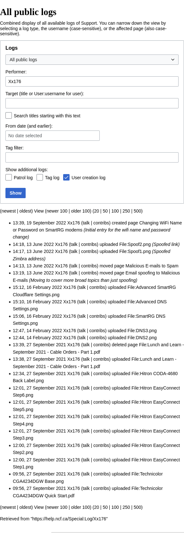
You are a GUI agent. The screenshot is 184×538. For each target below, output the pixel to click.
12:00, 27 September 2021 (39, 445)
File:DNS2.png (142, 337)
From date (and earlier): (29, 126)
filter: (14, 147)
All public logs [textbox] (23, 59)
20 (96, 211)
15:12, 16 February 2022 (37, 287)
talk (86, 222)
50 (105, 211)
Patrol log (23, 177)
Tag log (52, 177)
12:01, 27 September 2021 (39, 388)
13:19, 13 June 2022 (33, 272)
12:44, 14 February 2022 (37, 337)
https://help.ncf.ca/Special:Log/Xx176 (69, 518)
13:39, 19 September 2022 (39, 222)
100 (115, 211)
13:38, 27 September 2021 (39, 359)
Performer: (16, 71)
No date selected (25, 135)
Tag (9, 147)
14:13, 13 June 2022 (33, 265)
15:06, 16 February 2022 (37, 316)
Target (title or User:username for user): (44, 93)
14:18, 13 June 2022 (33, 244)
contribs (101, 222)
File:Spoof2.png (135, 244)
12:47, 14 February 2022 (37, 330)
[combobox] (92, 60)
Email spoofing (140, 272)
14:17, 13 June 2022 (33, 251)
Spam (173, 265)
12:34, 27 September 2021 (39, 373)
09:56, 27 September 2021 (39, 473)
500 (137, 211)
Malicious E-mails (143, 265)
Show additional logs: (26, 169)
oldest (25, 211)
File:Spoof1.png (135, 251)
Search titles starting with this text (47, 115)
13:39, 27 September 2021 (39, 344)
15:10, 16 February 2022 (37, 301)
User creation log (88, 177)
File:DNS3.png (142, 330)
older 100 (80, 211)
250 (126, 211)
